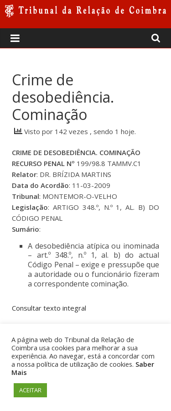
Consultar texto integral (49, 307)
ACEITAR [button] (30, 390)
